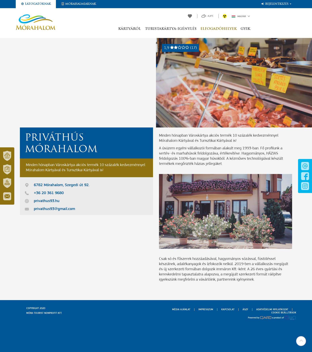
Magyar (241, 16)
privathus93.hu (46, 201)
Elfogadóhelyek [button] (218, 29)
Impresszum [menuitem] (205, 309)
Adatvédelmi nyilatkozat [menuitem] (272, 309)
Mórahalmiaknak (78, 4)
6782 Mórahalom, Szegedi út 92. (61, 185)
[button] (301, 341)
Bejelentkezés (276, 4)
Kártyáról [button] (129, 29)
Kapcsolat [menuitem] (227, 309)
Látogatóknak (36, 4)
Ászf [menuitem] (245, 309)
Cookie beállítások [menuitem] (283, 312)
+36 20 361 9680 (49, 193)
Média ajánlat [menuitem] (181, 309)
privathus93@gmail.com (54, 209)
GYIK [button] (245, 29)
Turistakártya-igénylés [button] (170, 29)
